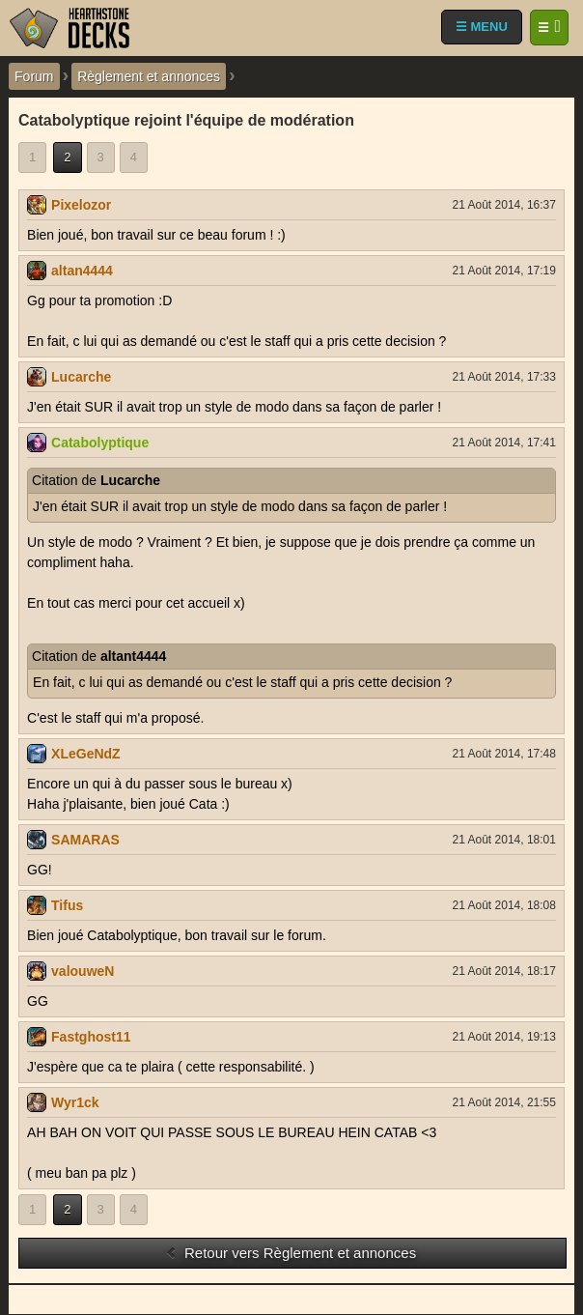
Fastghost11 (90, 1036)
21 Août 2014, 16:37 (504, 205)
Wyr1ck (75, 1102)
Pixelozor (81, 205)
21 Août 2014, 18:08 (504, 905)
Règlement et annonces (148, 76)
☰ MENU (482, 26)
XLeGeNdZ (86, 753)
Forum (33, 76)
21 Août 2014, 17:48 (504, 753)
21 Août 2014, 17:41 (504, 442)
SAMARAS (85, 839)
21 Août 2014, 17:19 (504, 270)
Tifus (67, 905)
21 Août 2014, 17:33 (504, 377)
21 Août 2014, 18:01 (504, 839)
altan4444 (82, 270)
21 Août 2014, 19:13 (504, 1036)
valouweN (82, 971)
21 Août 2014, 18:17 (504, 971)
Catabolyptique (100, 442)
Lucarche (81, 377)
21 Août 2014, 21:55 (504, 1102)
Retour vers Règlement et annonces (290, 1252)
